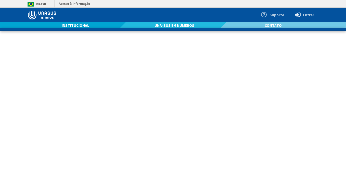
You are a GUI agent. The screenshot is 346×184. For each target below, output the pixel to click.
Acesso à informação (74, 4)
